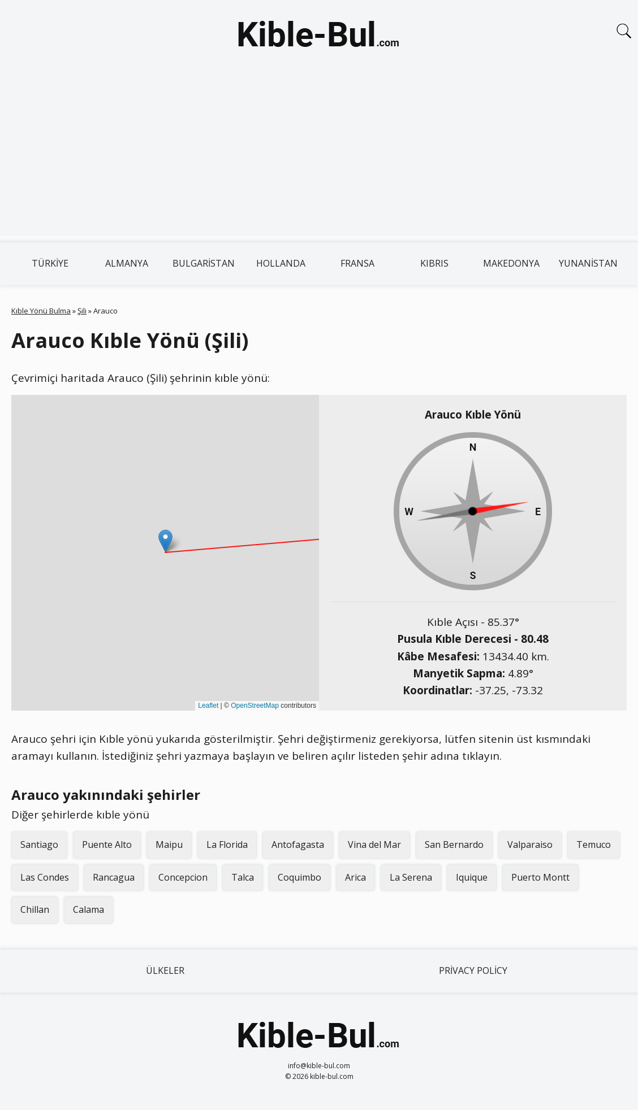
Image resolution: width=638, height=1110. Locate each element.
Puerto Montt (540, 877)
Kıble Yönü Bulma (41, 311)
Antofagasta (297, 844)
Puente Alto (107, 844)
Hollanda (280, 263)
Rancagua (114, 877)
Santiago (39, 844)
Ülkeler (165, 970)
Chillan (34, 909)
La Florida (227, 844)
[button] (165, 540)
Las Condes (44, 877)
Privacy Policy (473, 970)
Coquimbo (299, 877)
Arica (355, 877)
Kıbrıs (434, 263)
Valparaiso (530, 844)
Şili (82, 311)
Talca (242, 877)
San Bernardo (454, 844)
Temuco (593, 844)
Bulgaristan (204, 263)
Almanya (126, 263)
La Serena (411, 877)
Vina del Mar (374, 844)
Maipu (169, 844)
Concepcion (183, 877)
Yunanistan (588, 263)
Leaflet (208, 705)
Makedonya (511, 263)
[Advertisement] (319, 157)
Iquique (472, 877)
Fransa (357, 263)
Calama (88, 909)
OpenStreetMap (255, 705)
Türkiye (50, 263)
